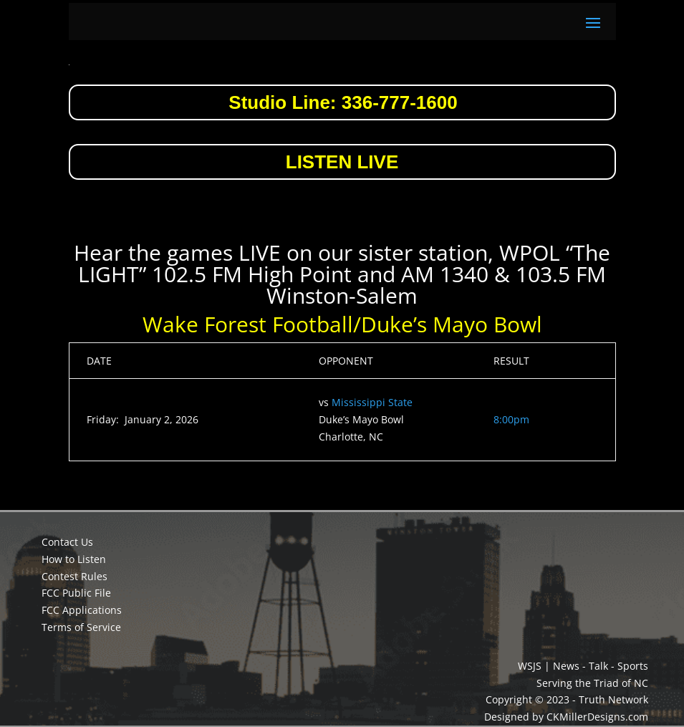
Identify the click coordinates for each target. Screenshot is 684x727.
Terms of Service (81, 627)
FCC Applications (82, 610)
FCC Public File (76, 593)
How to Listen (74, 559)
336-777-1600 (400, 102)
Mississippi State (372, 402)
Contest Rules (74, 576)
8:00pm (511, 419)
